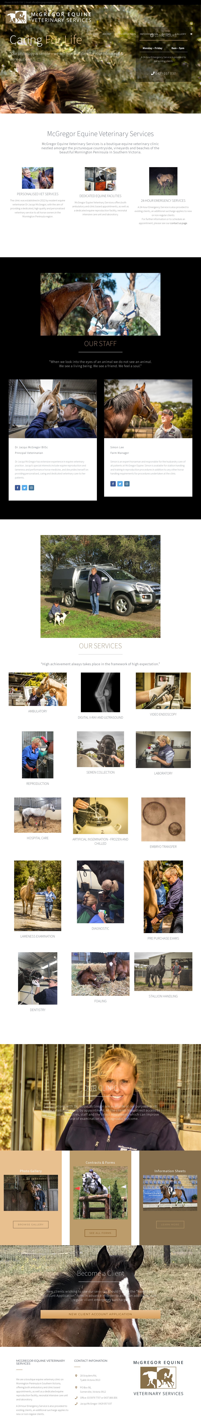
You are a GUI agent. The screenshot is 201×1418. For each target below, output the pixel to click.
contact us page (178, 223)
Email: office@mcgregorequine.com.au (43, 2)
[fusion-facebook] (17, 487)
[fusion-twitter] (24, 487)
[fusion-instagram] (31, 487)
